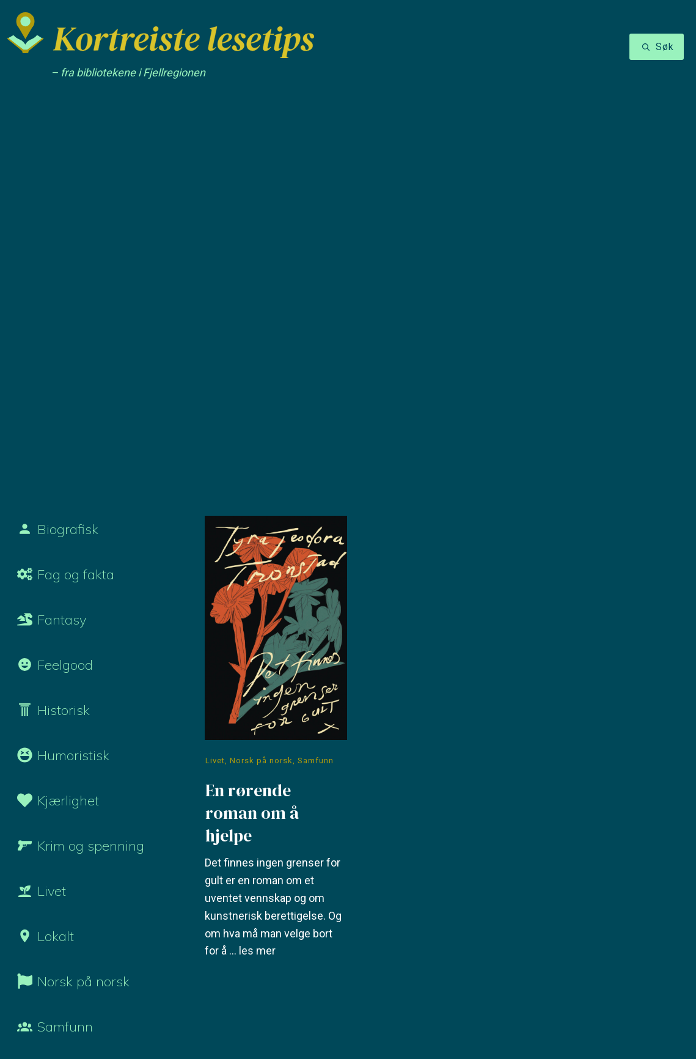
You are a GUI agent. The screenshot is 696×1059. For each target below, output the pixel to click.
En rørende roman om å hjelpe (276, 372)
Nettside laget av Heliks (518, 1021)
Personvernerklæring (178, 1019)
